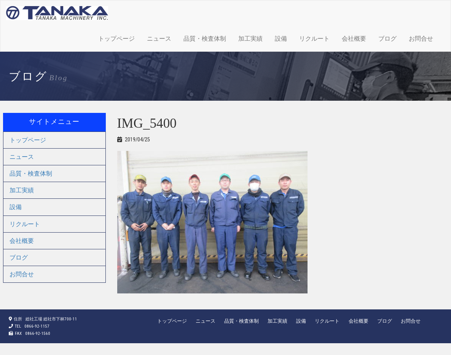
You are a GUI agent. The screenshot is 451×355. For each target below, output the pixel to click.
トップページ (116, 38)
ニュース (159, 38)
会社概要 (354, 38)
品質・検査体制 (204, 38)
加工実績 (250, 38)
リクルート (314, 38)
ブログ (387, 38)
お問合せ (421, 38)
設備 (281, 38)
